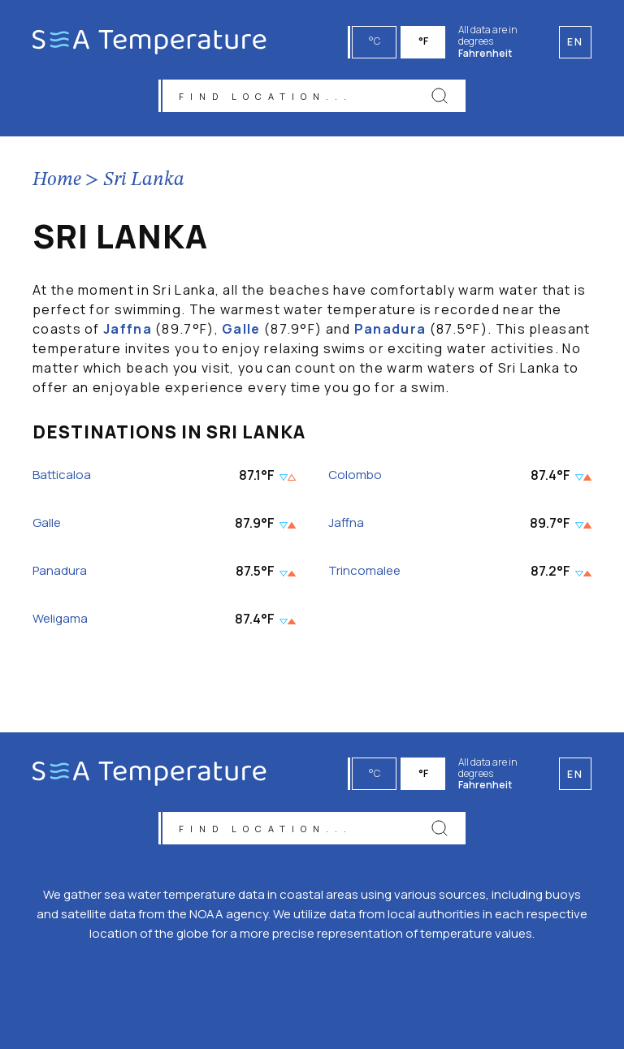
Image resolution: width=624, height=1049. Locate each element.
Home (56, 184)
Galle (241, 333)
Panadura (390, 333)
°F (425, 41)
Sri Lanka (143, 184)
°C (376, 41)
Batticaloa (62, 478)
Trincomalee (365, 575)
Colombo (356, 478)
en (575, 770)
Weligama (61, 623)
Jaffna (127, 333)
